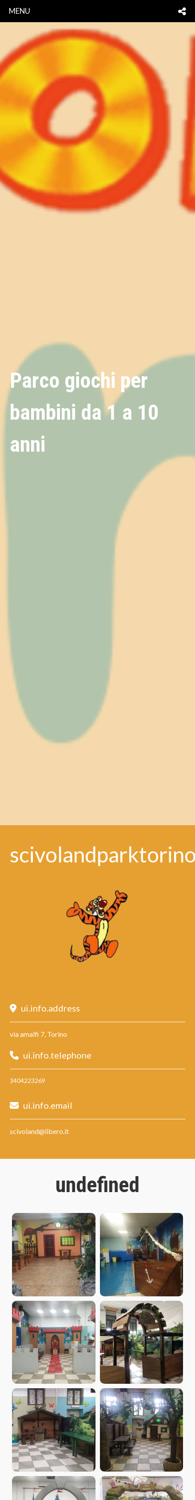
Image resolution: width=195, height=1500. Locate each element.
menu (19, 11)
